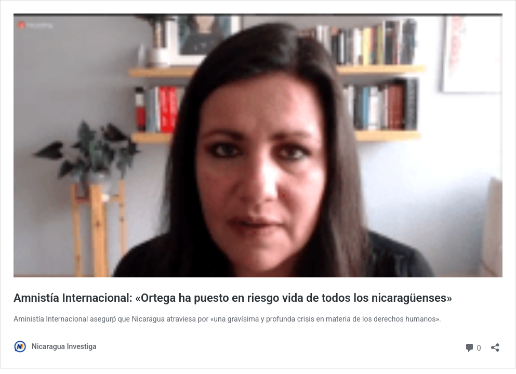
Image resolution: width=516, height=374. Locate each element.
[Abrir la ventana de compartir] (495, 344)
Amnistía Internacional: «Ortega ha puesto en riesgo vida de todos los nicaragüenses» (233, 297)
